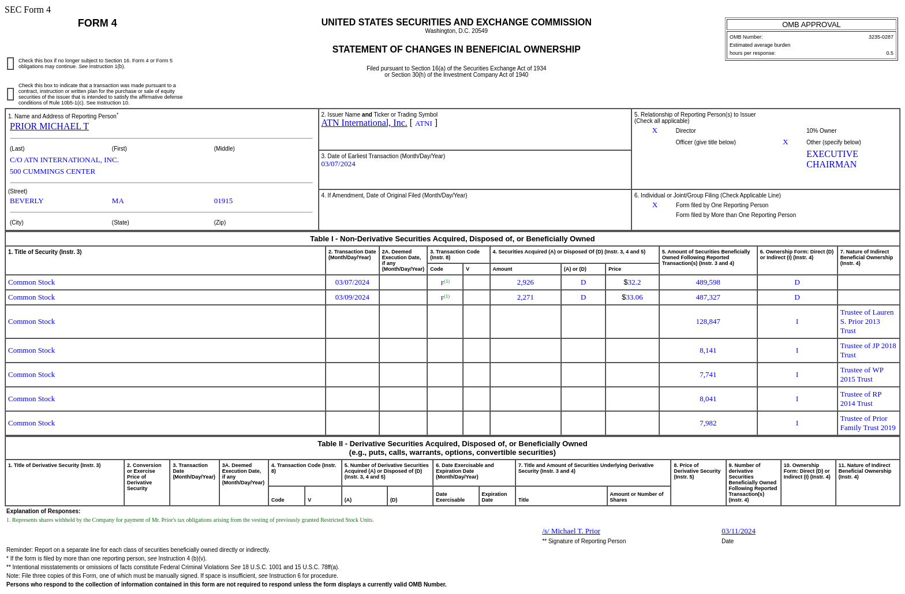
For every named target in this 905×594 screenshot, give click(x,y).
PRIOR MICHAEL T (49, 126)
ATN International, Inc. (364, 123)
